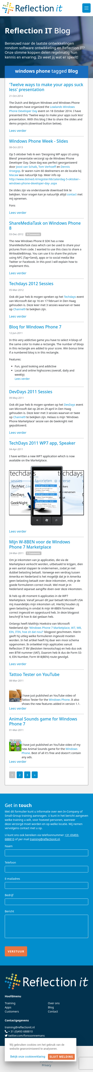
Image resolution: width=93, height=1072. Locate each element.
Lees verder (17, 130)
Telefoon (10, 862)
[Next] (35, 774)
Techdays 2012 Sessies (31, 283)
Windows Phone (59, 699)
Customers (12, 1011)
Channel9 (19, 309)
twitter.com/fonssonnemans (26, 1035)
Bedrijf (9, 895)
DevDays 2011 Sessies (30, 391)
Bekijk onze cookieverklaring (27, 1056)
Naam (8, 846)
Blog (51, 1007)
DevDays (69, 404)
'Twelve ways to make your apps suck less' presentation (46, 87)
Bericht (9, 911)
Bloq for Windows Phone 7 (35, 327)
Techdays (70, 297)
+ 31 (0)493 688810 (20, 1031)
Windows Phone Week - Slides (38, 141)
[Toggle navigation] (86, 7)
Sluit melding (61, 1056)
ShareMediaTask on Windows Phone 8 (45, 225)
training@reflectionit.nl (45, 839)
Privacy (46, 1065)
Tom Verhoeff (47, 167)
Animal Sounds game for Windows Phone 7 (43, 721)
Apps (8, 1007)
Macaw (13, 175)
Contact (53, 1011)
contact (72, 194)
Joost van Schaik (26, 167)
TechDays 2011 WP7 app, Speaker (42, 443)
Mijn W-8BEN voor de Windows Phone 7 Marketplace (39, 544)
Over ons (54, 1003)
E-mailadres (12, 879)
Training (10, 1003)
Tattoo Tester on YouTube (34, 674)
